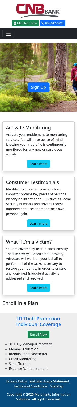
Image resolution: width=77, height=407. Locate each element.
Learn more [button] (38, 164)
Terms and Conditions (30, 386)
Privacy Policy (16, 381)
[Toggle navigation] (8, 34)
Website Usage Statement (49, 381)
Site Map (56, 386)
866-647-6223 (52, 23)
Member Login (25, 23)
